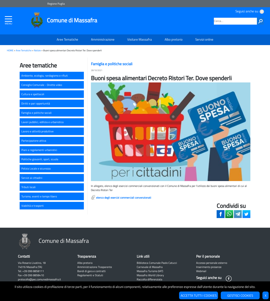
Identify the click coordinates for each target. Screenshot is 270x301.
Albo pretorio (174, 39)
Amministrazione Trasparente (94, 267)
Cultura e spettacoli (32, 94)
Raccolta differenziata (149, 279)
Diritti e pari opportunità (35, 103)
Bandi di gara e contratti (91, 271)
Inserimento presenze (208, 267)
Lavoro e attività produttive (37, 131)
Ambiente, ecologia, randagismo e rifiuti (44, 75)
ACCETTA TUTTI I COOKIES (199, 295)
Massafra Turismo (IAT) (150, 271)
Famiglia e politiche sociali (36, 113)
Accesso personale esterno (211, 263)
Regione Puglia (56, 4)
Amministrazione (103, 39)
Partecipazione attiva (33, 141)
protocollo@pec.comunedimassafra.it (39, 279)
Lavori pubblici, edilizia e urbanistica (42, 122)
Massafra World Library (150, 275)
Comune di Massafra (72, 20)
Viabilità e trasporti (32, 206)
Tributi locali (28, 187)
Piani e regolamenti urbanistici (39, 150)
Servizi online (204, 39)
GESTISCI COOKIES (240, 295)
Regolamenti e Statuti (90, 275)
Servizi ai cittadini (31, 178)
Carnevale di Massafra (150, 267)
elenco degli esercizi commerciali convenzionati (123, 198)
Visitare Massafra (139, 39)
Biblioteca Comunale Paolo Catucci (157, 263)
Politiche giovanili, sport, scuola (39, 159)
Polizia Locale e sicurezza (36, 168)
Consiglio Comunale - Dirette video (41, 85)
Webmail (201, 271)
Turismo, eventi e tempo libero (39, 196)
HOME (10, 50)
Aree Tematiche (67, 39)
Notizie (37, 50)
